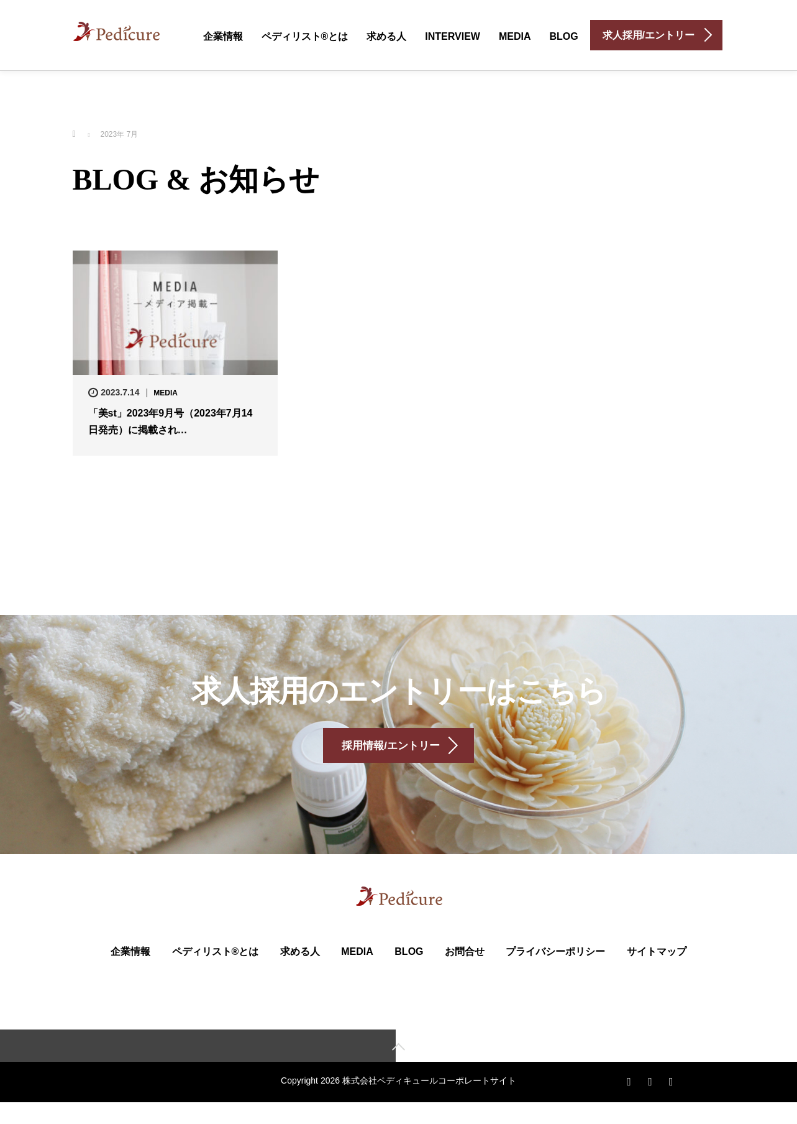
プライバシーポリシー (555, 971)
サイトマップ (656, 971)
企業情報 (223, 36)
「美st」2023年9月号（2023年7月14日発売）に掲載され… (170, 421)
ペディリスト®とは (305, 36)
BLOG (563, 36)
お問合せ (465, 971)
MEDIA (515, 36)
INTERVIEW (452, 36)
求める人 (386, 36)
